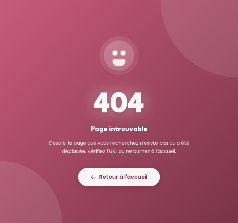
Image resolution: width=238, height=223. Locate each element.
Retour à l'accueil (119, 177)
